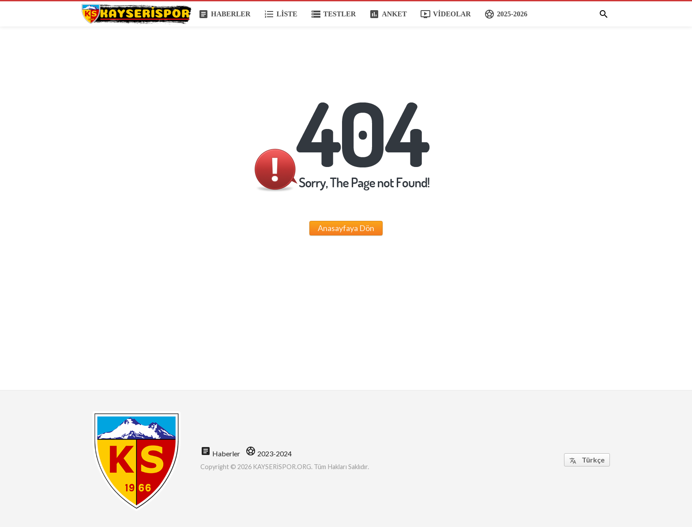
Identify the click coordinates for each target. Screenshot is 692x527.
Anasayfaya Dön (346, 228)
